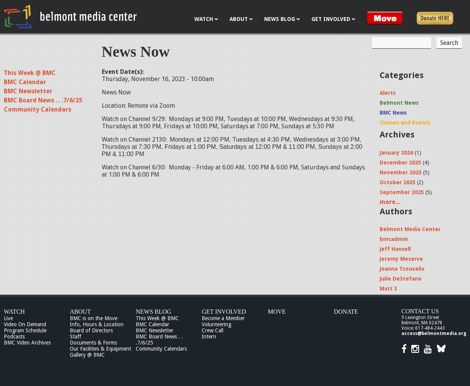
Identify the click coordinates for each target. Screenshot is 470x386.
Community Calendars (37, 109)
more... (390, 202)
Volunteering (216, 324)
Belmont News (399, 103)
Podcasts (14, 336)
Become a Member (223, 318)
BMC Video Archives (27, 343)
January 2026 (396, 153)
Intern (209, 336)
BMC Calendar (25, 82)
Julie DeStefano (401, 279)
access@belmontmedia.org (433, 333)
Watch (14, 311)
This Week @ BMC (30, 73)
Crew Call (212, 330)
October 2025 (397, 182)
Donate (346, 311)
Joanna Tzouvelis (402, 269)
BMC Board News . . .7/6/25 (43, 100)
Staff (75, 336)
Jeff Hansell (395, 249)
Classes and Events (405, 123)
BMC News (393, 113)
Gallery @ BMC (87, 355)
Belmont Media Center (410, 229)
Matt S (388, 289)
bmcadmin (394, 239)
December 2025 (400, 163)
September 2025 (402, 192)
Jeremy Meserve (401, 259)
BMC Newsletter (28, 91)
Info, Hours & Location (97, 324)
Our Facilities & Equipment (100, 349)
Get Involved (224, 311)
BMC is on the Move (93, 318)
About (80, 311)
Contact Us (420, 311)
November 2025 (401, 172)
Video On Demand (25, 324)
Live (8, 318)
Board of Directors (91, 330)
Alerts (388, 93)
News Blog (153, 311)
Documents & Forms (93, 343)
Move (277, 311)
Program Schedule (25, 330)
